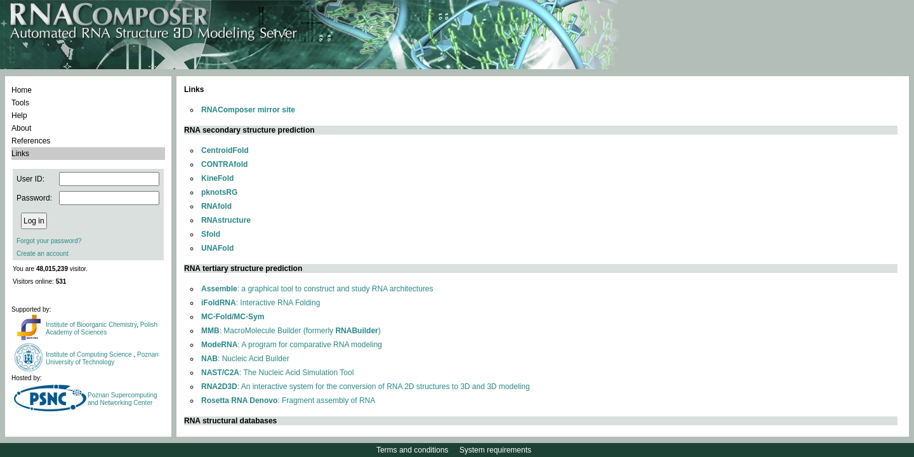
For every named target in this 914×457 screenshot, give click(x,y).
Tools (20, 102)
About (21, 128)
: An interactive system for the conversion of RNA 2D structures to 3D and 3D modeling (365, 386)
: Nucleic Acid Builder (245, 358)
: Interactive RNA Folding (260, 302)
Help (19, 115)
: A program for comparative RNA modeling (291, 344)
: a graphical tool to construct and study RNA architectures (317, 288)
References (30, 140)
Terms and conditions (412, 450)
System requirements (495, 450)
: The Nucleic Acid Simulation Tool (277, 372)
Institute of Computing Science (89, 354)
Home (21, 90)
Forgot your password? (49, 240)
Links (20, 153)
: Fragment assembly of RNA (288, 400)
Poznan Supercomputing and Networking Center (122, 399)
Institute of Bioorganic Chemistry (91, 324)
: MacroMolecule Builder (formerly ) (291, 330)
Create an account (43, 253)
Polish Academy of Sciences (101, 328)
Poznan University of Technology (102, 358)
